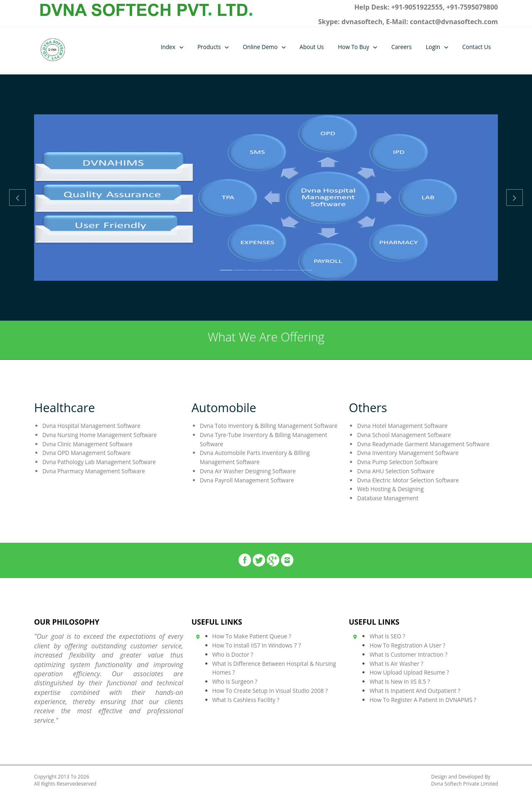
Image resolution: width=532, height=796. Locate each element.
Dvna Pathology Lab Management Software (99, 462)
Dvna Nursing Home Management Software (99, 435)
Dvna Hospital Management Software (91, 426)
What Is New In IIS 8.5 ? (399, 681)
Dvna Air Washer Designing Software (248, 471)
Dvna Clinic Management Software (87, 444)
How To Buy (353, 47)
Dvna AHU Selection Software (395, 471)
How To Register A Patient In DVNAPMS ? (422, 700)
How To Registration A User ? (407, 645)
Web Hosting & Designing (390, 489)
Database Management (387, 498)
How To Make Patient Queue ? (251, 636)
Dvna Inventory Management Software (407, 453)
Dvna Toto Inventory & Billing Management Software (268, 426)
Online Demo (260, 47)
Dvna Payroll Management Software (247, 480)
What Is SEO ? (387, 636)
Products (209, 47)
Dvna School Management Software (404, 435)
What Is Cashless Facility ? (246, 700)
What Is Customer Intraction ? (408, 654)
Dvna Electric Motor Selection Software (408, 480)
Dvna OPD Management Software (86, 453)
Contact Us (476, 47)
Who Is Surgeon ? (235, 681)
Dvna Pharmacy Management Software (93, 471)
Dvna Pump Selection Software (397, 462)
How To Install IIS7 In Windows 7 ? (256, 645)
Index (168, 47)
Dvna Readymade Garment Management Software (423, 444)
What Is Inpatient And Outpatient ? (414, 691)
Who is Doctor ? (233, 654)
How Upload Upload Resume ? (409, 672)
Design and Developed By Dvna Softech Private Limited (464, 780)
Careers (401, 47)
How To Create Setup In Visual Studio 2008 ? (270, 691)
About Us (312, 47)
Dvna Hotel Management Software (402, 426)
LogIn (433, 47)
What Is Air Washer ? (396, 663)
